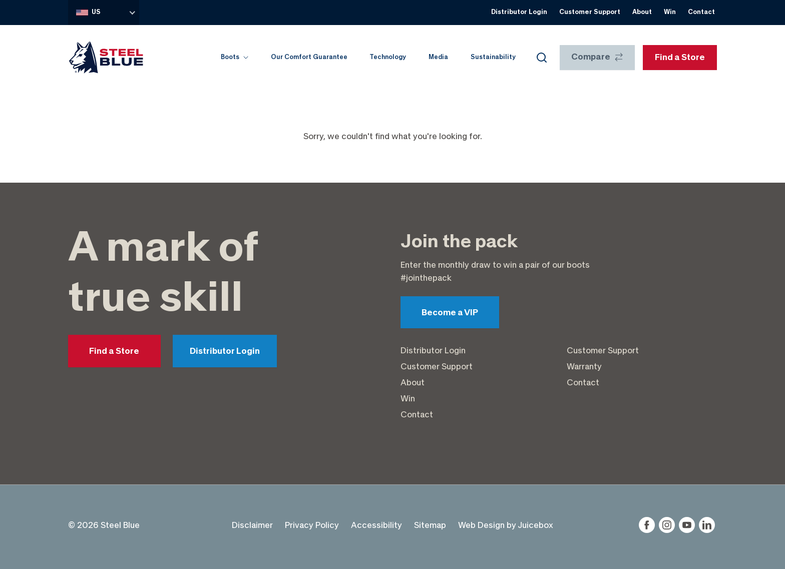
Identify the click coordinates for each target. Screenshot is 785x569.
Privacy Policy (312, 524)
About (642, 12)
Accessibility (376, 524)
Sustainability (493, 57)
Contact (701, 12)
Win (670, 12)
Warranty (584, 366)
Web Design (481, 524)
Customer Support (589, 12)
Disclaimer (252, 524)
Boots (234, 57)
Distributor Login (519, 12)
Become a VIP (450, 312)
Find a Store (114, 351)
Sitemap (430, 524)
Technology (387, 57)
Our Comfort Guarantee (309, 57)
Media (438, 57)
